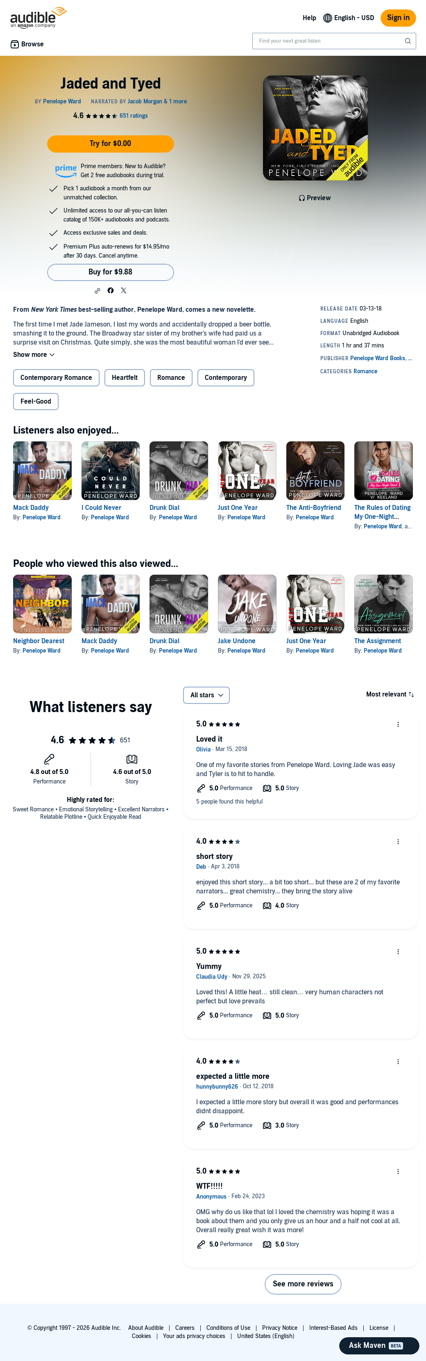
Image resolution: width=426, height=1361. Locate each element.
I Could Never (101, 508)
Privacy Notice (279, 1327)
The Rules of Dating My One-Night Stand (382, 517)
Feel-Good (35, 401)
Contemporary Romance (56, 378)
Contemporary (226, 378)
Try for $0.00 (110, 143)
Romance (171, 378)
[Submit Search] (408, 41)
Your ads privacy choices (194, 1336)
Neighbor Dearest (38, 641)
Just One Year (238, 508)
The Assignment (377, 641)
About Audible (145, 1327)
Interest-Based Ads (333, 1327)
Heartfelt (125, 378)
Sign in (398, 18)
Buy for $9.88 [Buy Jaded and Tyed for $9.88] (110, 272)
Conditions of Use (228, 1327)
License (378, 1327)
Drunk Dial (164, 508)
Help (309, 18)
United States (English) (266, 1336)
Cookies (141, 1336)
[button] (97, 291)
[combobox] (334, 41)
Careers (185, 1327)
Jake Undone (237, 641)
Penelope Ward (42, 517)
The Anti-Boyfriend (313, 508)
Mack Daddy (31, 508)
